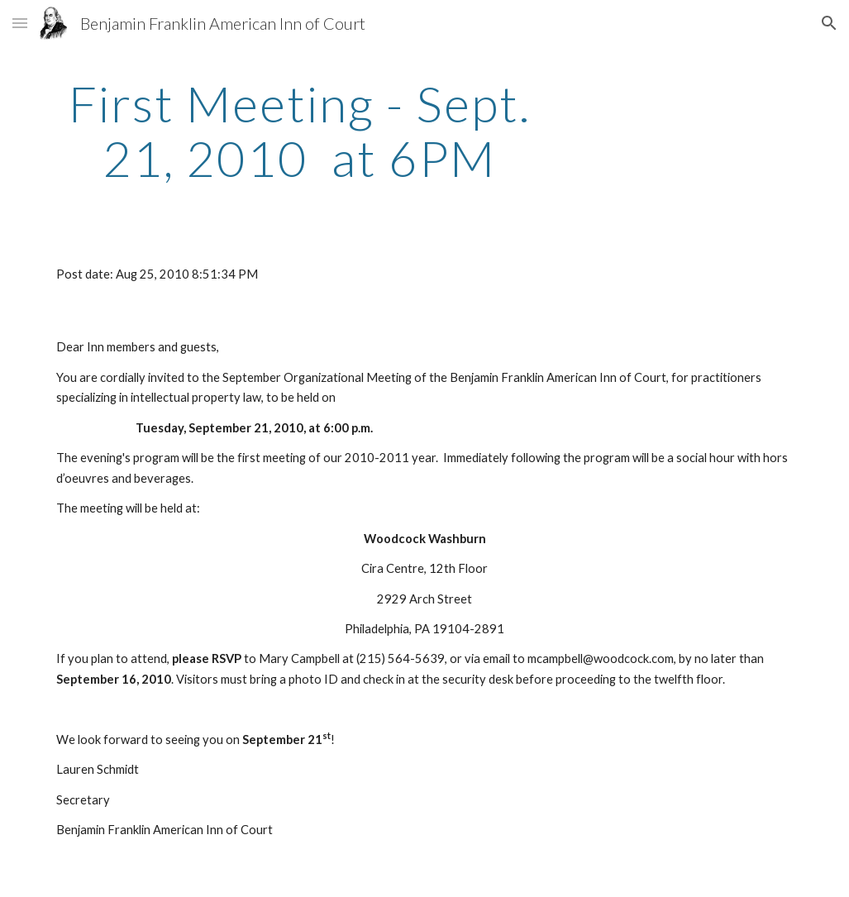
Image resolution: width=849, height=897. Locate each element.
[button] (20, 22)
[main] (300, 130)
